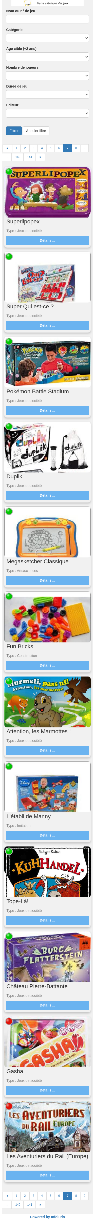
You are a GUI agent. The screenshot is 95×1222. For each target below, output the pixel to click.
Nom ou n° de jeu (20, 11)
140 (17, 157)
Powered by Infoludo (47, 1217)
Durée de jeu (16, 86)
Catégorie (14, 30)
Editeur (12, 105)
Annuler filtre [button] (36, 131)
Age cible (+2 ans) (21, 49)
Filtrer (13, 131)
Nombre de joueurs (22, 67)
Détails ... (47, 240)
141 (29, 157)
